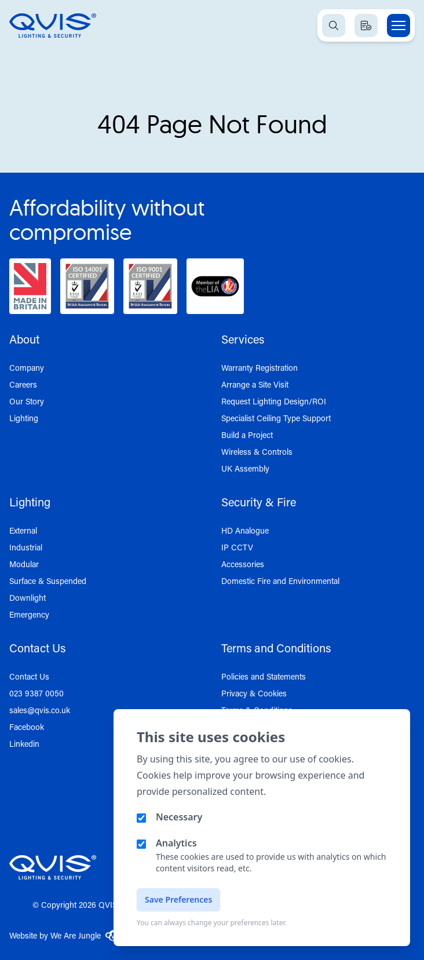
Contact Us (29, 676)
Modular (24, 564)
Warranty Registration (259, 367)
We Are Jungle (85, 935)
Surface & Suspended (47, 580)
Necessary (179, 817)
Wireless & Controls (257, 451)
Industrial (25, 547)
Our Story (26, 401)
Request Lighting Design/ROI (273, 401)
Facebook (26, 726)
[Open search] (333, 25)
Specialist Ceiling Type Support (276, 418)
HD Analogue (245, 530)
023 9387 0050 (36, 693)
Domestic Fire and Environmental (280, 580)
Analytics (176, 843)
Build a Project (247, 434)
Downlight (27, 597)
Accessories (242, 564)
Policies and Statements (263, 676)
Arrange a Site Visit (254, 384)
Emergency (29, 614)
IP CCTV (237, 547)
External (23, 530)
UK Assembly (245, 468)
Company (26, 367)
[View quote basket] (366, 25)
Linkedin (24, 743)
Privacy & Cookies (254, 693)
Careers (23, 384)
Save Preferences (178, 899)
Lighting (23, 418)
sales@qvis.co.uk (39, 710)
